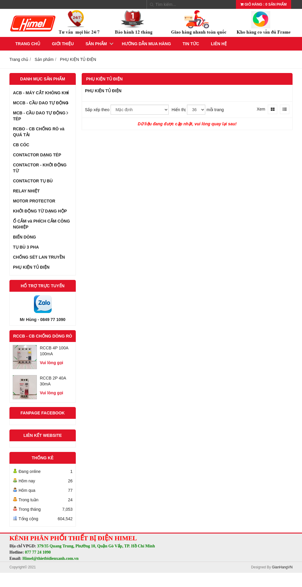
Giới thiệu (63, 43)
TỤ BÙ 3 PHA (26, 247)
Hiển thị (179, 109)
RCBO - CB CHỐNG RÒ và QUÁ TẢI (38, 132)
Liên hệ (219, 43)
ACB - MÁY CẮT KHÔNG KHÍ (42, 93)
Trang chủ (27, 43)
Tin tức (191, 43)
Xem (261, 109)
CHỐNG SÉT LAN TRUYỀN (39, 257)
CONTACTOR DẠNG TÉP (37, 155)
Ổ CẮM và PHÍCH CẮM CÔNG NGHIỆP (41, 224)
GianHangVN (282, 567)
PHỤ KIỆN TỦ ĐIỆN (31, 267)
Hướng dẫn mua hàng (146, 43)
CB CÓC (21, 144)
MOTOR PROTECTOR (34, 201)
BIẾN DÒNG (24, 237)
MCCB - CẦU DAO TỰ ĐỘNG (42, 103)
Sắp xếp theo (97, 109)
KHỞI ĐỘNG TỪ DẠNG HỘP (40, 211)
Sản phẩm (96, 43)
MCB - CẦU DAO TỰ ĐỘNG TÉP (42, 114)
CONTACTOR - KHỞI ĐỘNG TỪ (40, 168)
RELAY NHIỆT (26, 191)
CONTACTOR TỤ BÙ (33, 181)
